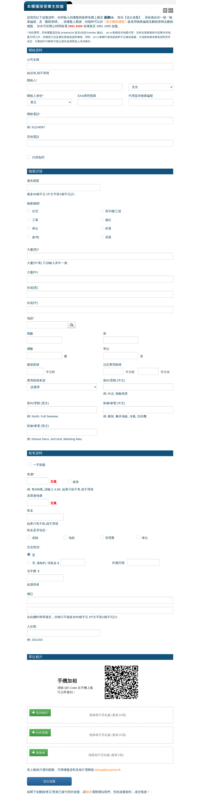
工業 (35, 220)
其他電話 (33, 136)
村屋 (108, 228)
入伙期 (31, 626)
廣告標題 (33, 180)
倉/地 (35, 237)
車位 (35, 228)
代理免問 (38, 157)
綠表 (76, 481)
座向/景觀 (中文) (114, 380)
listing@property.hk (108, 769)
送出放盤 (49, 781)
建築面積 (33, 364)
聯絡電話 (33, 114)
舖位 (108, 220)
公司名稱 (33, 59)
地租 (72, 537)
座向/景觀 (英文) (38, 403)
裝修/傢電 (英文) (38, 425)
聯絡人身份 (35, 95)
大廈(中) (32, 272)
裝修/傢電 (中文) (114, 403)
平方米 (165, 372)
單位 (106, 348)
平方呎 (50, 372)
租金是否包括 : (37, 530)
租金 (30, 510)
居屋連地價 (34, 495)
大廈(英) (33, 249)
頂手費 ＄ (33, 571)
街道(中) (32, 303)
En (170, 10)
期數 (30, 333)
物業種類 (33, 203)
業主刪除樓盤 (115, 21)
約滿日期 (118, 562)
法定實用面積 (112, 364)
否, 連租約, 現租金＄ (46, 563)
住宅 (35, 211)
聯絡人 (32, 80)
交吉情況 (33, 547)
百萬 (53, 481)
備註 (30, 593)
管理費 (109, 537)
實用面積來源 (36, 380)
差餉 (35, 537)
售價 (30, 474)
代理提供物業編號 (141, 95)
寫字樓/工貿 (113, 211)
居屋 (108, 237)
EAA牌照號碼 (87, 95)
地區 (30, 318)
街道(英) (32, 287)
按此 (89, 792)
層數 (30, 348)
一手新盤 (39, 464)
